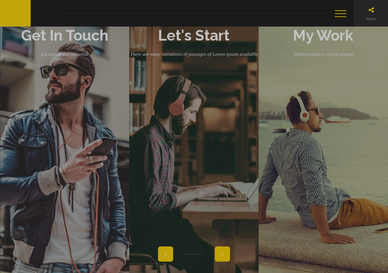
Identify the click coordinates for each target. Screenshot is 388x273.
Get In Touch (64, 140)
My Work (323, 140)
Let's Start (194, 140)
